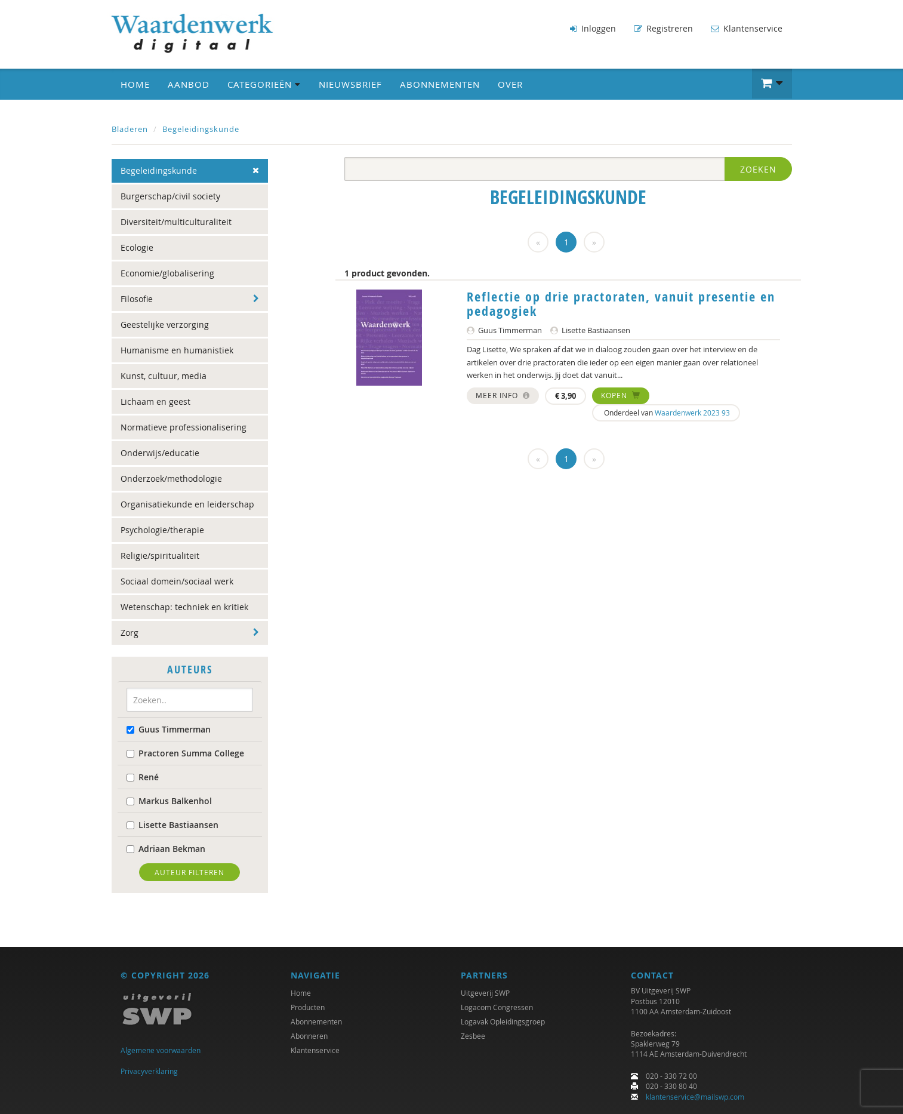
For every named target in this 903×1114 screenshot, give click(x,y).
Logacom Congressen (497, 1008)
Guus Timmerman (169, 729)
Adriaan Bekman (166, 848)
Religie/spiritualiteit (160, 555)
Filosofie (137, 298)
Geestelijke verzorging (165, 324)
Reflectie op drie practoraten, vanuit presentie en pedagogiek (621, 304)
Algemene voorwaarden (161, 1050)
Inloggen (593, 28)
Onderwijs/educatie (160, 452)
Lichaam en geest (155, 401)
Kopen (620, 395)
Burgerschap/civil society (170, 196)
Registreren (663, 28)
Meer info (503, 395)
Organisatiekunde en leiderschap (187, 504)
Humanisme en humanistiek (177, 350)
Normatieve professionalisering (183, 427)
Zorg (129, 632)
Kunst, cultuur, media (164, 375)
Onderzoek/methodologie (171, 478)
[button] (772, 84)
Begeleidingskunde (200, 129)
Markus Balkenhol (169, 801)
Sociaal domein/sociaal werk (177, 581)
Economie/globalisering (167, 273)
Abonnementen (440, 84)
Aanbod (188, 84)
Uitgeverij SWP (485, 993)
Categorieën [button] (264, 84)
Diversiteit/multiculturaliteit (176, 221)
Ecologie (137, 247)
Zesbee (473, 1036)
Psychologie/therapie (162, 530)
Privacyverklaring (149, 1071)
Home (135, 84)
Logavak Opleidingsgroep (503, 1022)
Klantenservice (746, 28)
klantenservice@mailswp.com (695, 1096)
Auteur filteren (189, 872)
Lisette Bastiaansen (172, 824)
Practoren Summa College (185, 753)
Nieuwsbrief (350, 84)
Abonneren (309, 1036)
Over (510, 84)
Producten (308, 1008)
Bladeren (130, 129)
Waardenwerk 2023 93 (692, 412)
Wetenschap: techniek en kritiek (184, 607)
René (143, 777)
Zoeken (758, 169)
